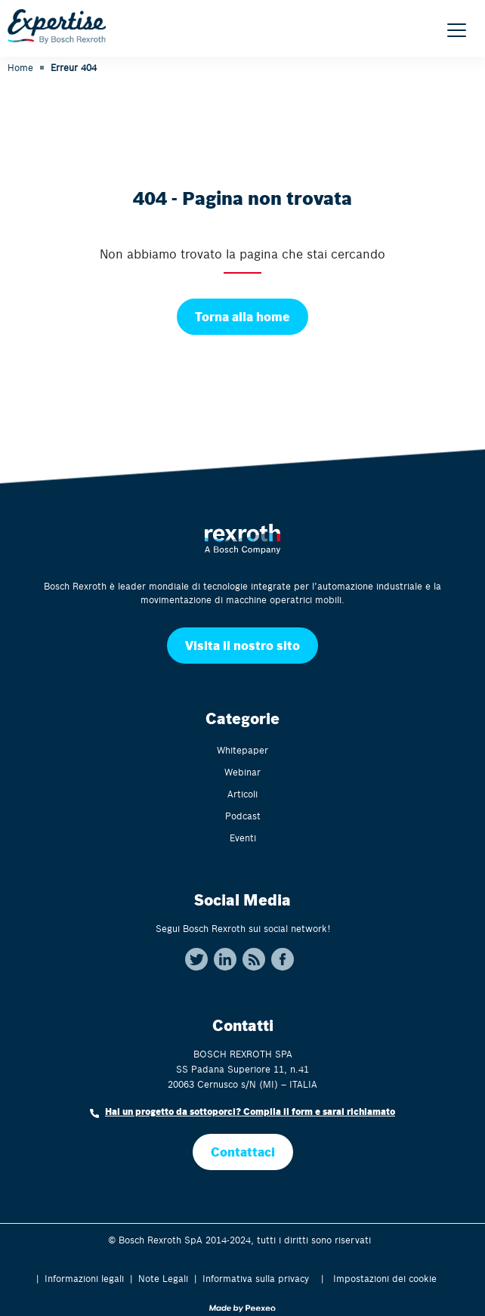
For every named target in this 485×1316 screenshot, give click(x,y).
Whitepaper (242, 750)
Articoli (242, 794)
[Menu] (456, 30)
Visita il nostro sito (242, 645)
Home (20, 67)
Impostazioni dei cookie (385, 1278)
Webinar (242, 772)
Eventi (243, 837)
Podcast (243, 816)
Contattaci (243, 1151)
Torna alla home (242, 316)
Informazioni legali (84, 1278)
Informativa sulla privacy (255, 1278)
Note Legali (163, 1278)
